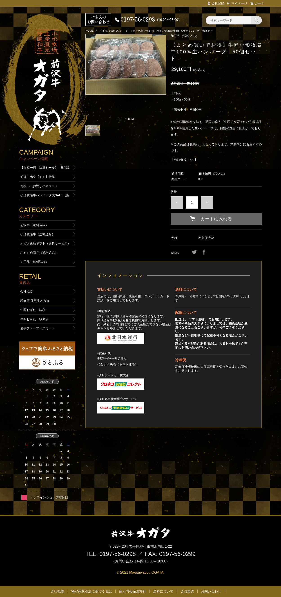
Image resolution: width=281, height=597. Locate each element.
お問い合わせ (211, 591)
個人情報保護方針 (132, 591)
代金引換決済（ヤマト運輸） (117, 364)
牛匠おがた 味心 (32, 310)
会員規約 (187, 591)
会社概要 (26, 291)
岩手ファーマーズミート (37, 328)
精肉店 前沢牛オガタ (34, 300)
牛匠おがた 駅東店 (34, 319)
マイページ (239, 3)
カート (259, 3)
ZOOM (129, 119)
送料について (163, 591)
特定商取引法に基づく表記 (91, 591)
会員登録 (218, 3)
